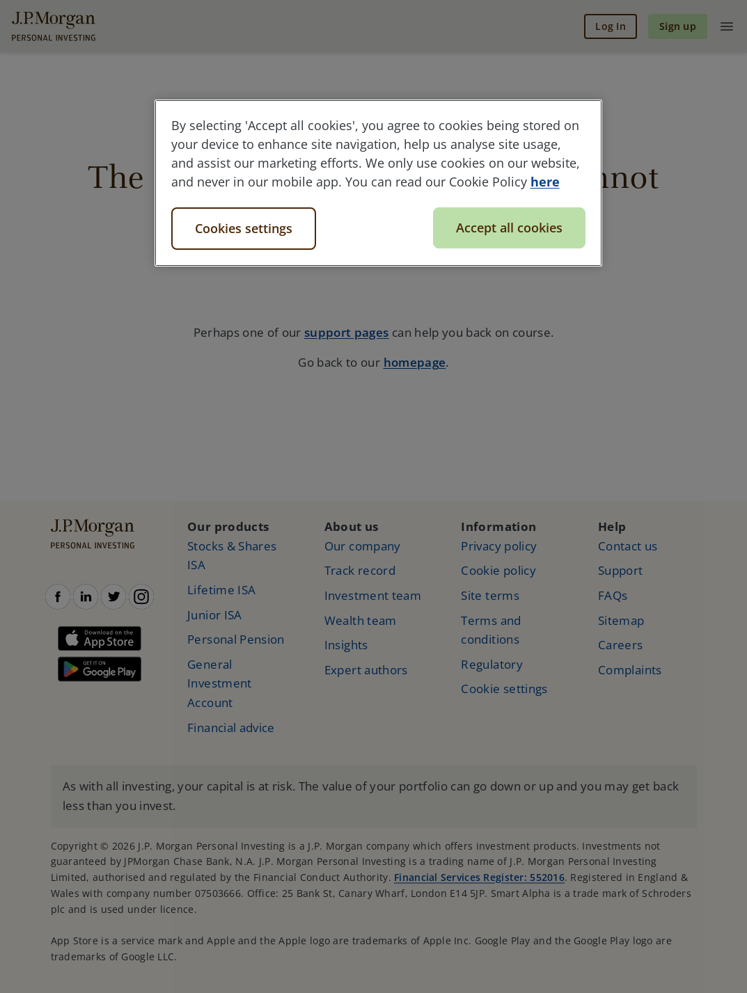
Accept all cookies (509, 227)
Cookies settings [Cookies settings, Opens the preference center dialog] (243, 228)
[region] (379, 183)
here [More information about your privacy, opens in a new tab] (545, 181)
